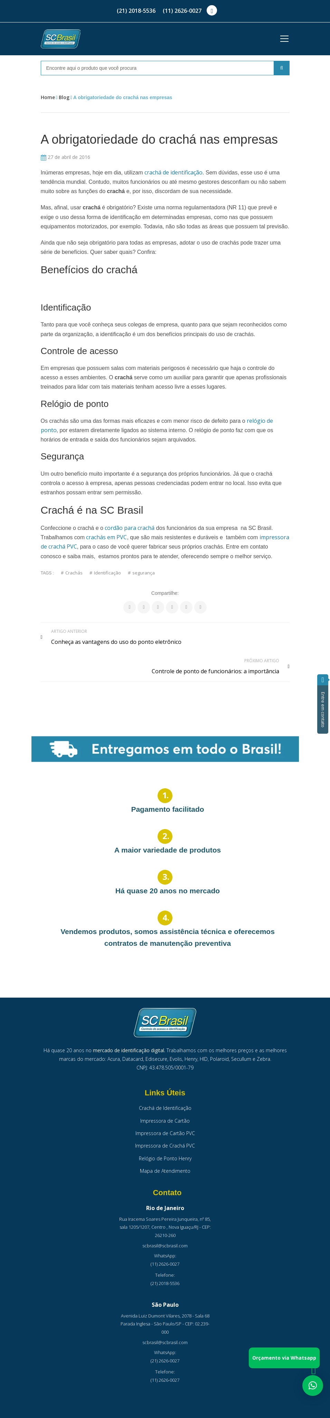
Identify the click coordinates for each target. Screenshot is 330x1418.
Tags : (47, 573)
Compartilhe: (165, 593)
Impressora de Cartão (165, 1101)
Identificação (107, 573)
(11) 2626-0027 (182, 11)
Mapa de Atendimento (165, 1151)
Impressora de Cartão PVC (165, 1113)
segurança (143, 573)
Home (48, 97)
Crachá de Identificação (165, 1088)
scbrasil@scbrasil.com (165, 1226)
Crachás (74, 573)
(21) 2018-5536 (136, 11)
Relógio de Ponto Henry (165, 1138)
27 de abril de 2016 (65, 157)
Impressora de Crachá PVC (165, 1126)
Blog (64, 97)
